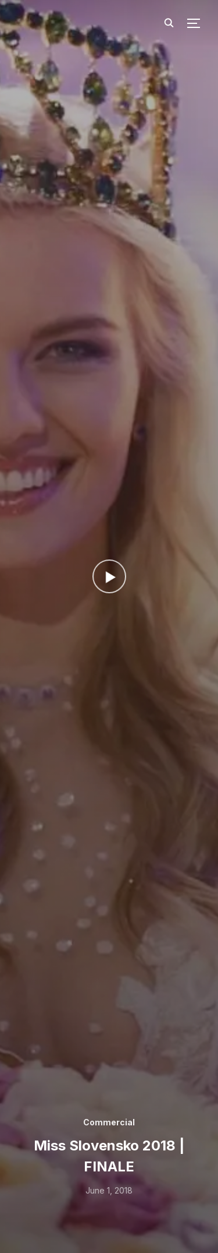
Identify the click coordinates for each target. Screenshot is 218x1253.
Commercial (109, 1122)
